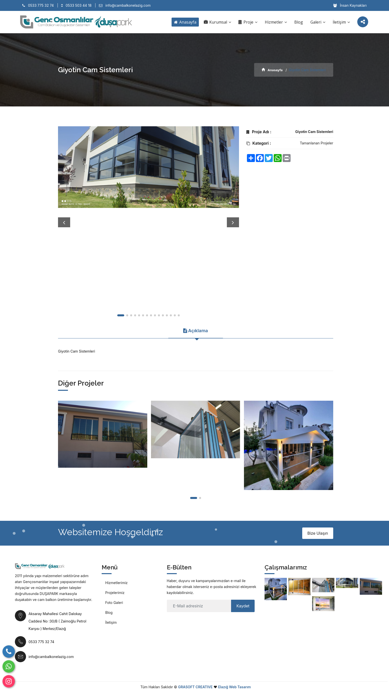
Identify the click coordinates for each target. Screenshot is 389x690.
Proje (248, 22)
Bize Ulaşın (317, 533)
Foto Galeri (114, 602)
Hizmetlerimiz (116, 583)
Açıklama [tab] (195, 330)
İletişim (341, 22)
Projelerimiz (115, 593)
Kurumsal (217, 22)
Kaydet (242, 605)
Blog (298, 22)
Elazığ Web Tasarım (234, 687)
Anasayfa (185, 22)
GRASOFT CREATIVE (195, 687)
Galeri (317, 22)
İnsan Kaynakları (350, 5)
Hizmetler (276, 22)
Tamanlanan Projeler (316, 143)
